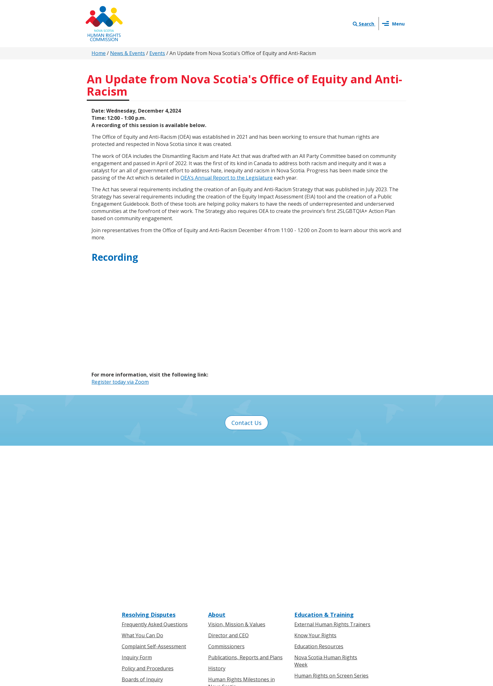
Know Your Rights (315, 482)
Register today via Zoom (120, 381)
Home (98, 53)
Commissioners (226, 492)
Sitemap (320, 619)
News (214, 588)
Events (157, 53)
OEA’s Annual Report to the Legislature (226, 177)
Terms (297, 619)
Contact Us (246, 423)
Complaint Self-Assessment (154, 492)
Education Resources (318, 492)
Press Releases (225, 577)
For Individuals (139, 577)
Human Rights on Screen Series (331, 522)
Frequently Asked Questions (155, 471)
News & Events (127, 53)
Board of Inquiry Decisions (153, 536)
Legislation (135, 598)
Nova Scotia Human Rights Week (325, 507)
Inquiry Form (137, 503)
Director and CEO (228, 482)
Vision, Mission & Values (236, 471)
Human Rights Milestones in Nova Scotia (241, 529)
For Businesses (140, 588)
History (216, 514)
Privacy (276, 619)
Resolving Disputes (148, 461)
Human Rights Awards (234, 544)
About (216, 461)
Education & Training (324, 461)
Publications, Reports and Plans (245, 503)
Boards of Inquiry (142, 525)
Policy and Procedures (148, 514)
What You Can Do (142, 482)
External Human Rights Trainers (332, 471)
